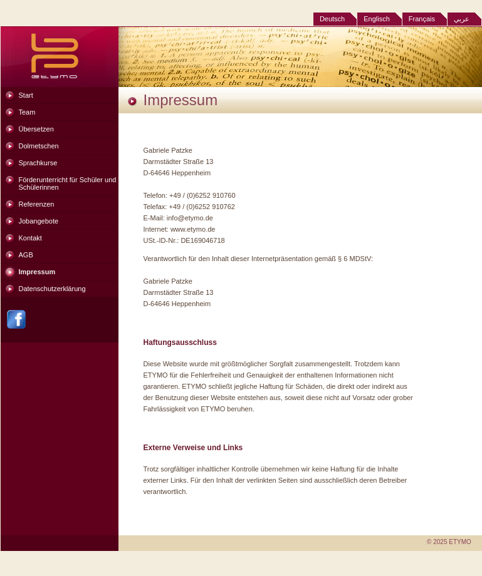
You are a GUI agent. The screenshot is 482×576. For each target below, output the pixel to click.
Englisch (377, 19)
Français (422, 19)
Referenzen (37, 204)
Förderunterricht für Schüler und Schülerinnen (68, 183)
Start (26, 95)
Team (27, 112)
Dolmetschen (39, 146)
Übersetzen (36, 129)
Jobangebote (39, 221)
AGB (26, 255)
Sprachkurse (38, 163)
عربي (461, 19)
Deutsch (332, 19)
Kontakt (30, 238)
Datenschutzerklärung (52, 288)
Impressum (37, 271)
